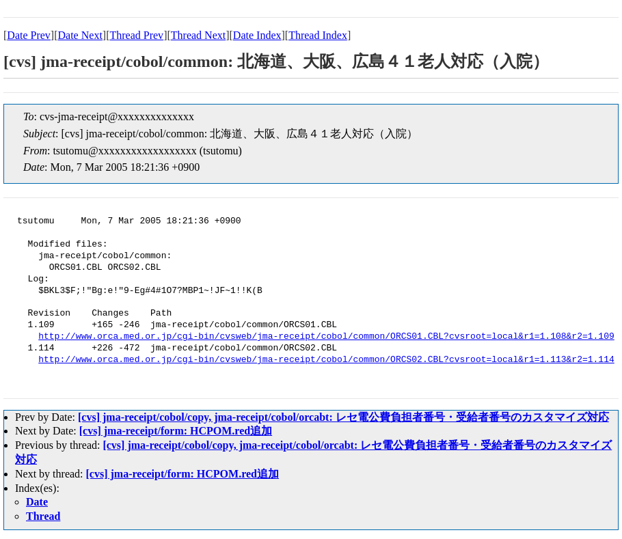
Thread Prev (136, 35)
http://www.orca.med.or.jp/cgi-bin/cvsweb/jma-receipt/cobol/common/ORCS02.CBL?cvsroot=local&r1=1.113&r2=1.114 (326, 360)
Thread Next (198, 35)
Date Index (257, 35)
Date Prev (29, 35)
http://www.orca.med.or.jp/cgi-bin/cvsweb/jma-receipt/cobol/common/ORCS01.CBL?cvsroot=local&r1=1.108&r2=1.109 (326, 337)
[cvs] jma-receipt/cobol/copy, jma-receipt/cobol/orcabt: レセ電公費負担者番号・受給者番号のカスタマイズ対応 (343, 417)
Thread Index (317, 35)
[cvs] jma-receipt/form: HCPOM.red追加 (175, 431)
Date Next (80, 35)
